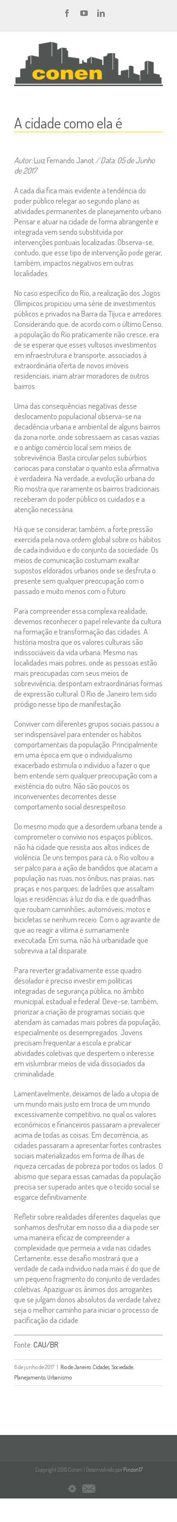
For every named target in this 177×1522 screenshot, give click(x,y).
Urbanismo (59, 1377)
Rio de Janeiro (75, 1367)
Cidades (101, 1367)
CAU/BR (46, 1344)
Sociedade (122, 1367)
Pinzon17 (133, 1469)
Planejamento (29, 1377)
